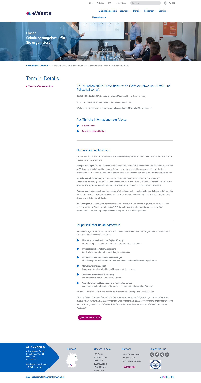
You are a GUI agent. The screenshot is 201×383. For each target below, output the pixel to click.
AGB (28, 376)
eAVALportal (99, 370)
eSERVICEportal (100, 363)
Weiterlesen (129, 366)
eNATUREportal (100, 357)
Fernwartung (120, 2)
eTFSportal (98, 360)
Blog (90, 2)
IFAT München (88, 125)
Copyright (48, 376)
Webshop (100, 2)
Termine (44, 65)
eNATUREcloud (100, 367)
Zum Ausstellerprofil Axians (94, 130)
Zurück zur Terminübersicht (40, 86)
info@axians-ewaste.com (36, 364)
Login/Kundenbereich (95, 10)
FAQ (109, 2)
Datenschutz (37, 376)
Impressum (59, 376)
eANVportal (98, 354)
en (173, 2)
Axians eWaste (32, 65)
